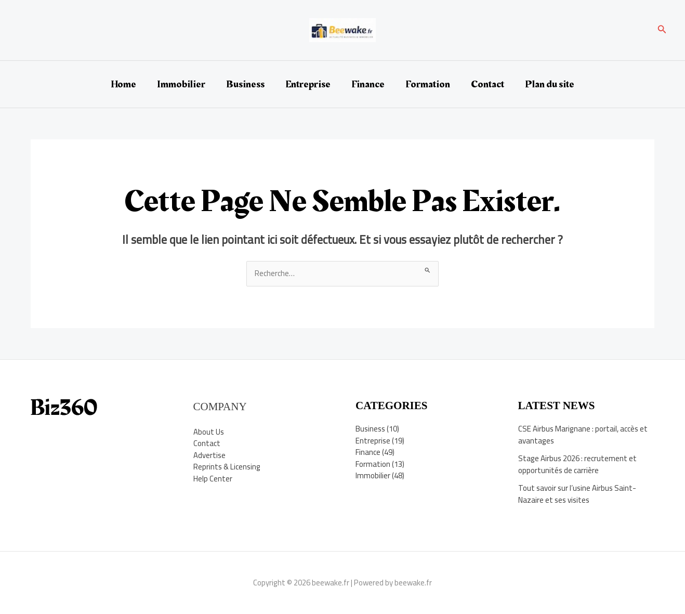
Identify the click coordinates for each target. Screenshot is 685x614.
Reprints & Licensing (227, 466)
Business (245, 84)
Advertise (209, 455)
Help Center (212, 478)
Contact (487, 84)
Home (123, 84)
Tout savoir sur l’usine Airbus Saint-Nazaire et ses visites (577, 493)
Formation (427, 84)
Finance (368, 84)
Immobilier (181, 84)
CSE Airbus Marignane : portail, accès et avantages (583, 434)
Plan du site (549, 84)
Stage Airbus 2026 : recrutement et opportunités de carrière (577, 464)
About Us (208, 431)
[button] (662, 30)
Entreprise (308, 84)
